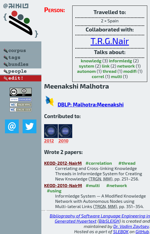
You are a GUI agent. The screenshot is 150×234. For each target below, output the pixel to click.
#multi (93, 185)
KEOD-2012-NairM (63, 163)
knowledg (91, 60)
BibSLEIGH (109, 221)
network (126, 65)
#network (116, 185)
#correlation (98, 163)
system (86, 65)
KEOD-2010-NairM (63, 185)
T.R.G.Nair (109, 40)
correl (98, 76)
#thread (126, 163)
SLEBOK (120, 231)
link (105, 65)
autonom (86, 71)
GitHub (142, 231)
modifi (129, 71)
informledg (120, 60)
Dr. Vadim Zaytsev (131, 226)
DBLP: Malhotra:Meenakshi (91, 104)
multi (116, 76)
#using (54, 190)
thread (110, 71)
